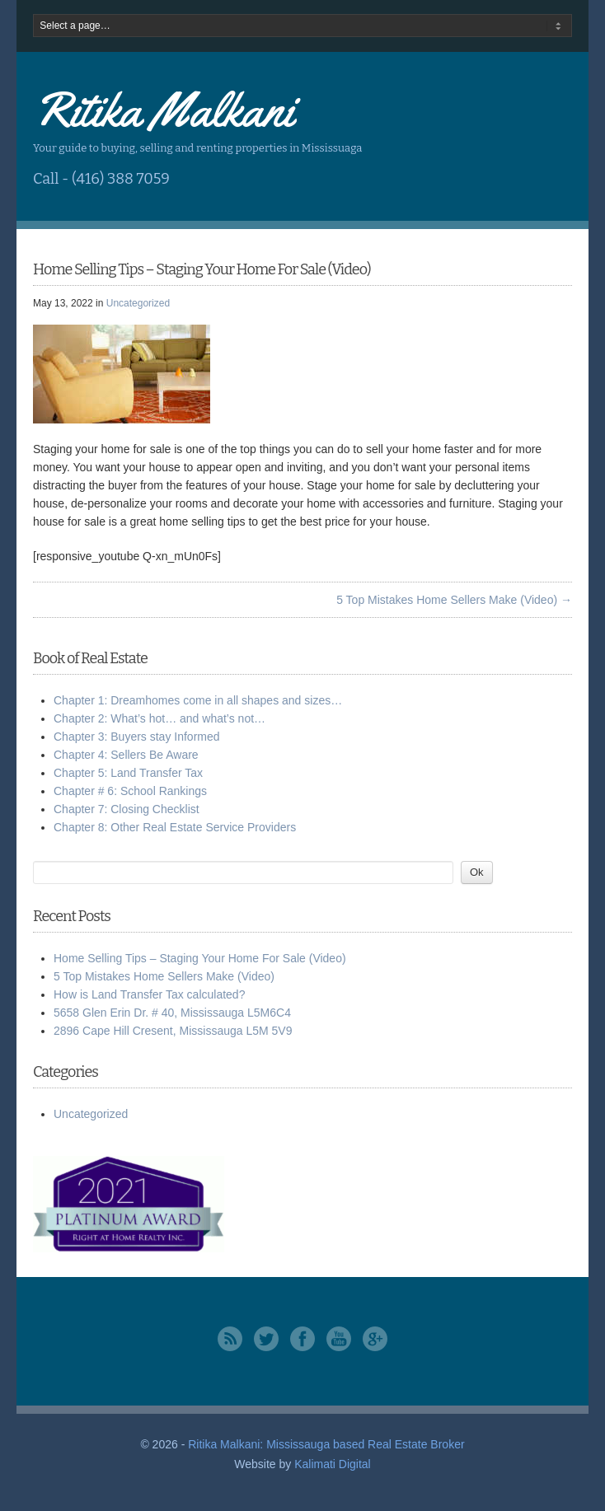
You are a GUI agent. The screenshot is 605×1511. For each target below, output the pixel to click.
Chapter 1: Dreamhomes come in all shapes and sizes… (198, 700)
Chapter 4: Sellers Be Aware (126, 754)
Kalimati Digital (332, 1464)
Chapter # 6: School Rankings (130, 791)
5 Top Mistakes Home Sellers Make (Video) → (454, 599)
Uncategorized (138, 303)
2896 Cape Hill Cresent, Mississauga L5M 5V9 (173, 1030)
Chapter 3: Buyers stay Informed (137, 736)
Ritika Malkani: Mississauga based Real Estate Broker (326, 1444)
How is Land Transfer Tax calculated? (149, 994)
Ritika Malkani (163, 109)
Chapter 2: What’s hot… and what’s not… (159, 718)
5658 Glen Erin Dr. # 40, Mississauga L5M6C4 (172, 1012)
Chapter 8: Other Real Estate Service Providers (175, 827)
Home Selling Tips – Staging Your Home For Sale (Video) (200, 958)
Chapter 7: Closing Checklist (126, 809)
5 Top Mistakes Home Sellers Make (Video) (164, 976)
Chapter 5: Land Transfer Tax (128, 772)
